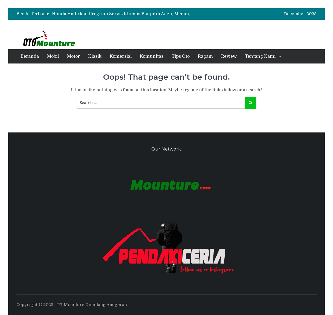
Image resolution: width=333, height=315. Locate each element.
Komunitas (151, 56)
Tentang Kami (260, 56)
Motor (73, 56)
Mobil (53, 56)
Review (229, 56)
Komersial (121, 56)
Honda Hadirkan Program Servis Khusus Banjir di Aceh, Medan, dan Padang (134, 13)
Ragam (205, 56)
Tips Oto (181, 56)
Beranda (30, 56)
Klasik (95, 56)
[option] (124, 14)
